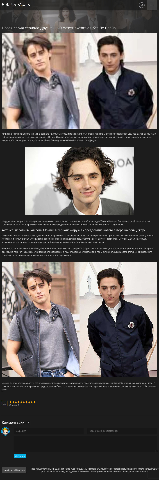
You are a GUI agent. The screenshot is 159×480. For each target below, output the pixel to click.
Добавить (20, 456)
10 (34, 402)
